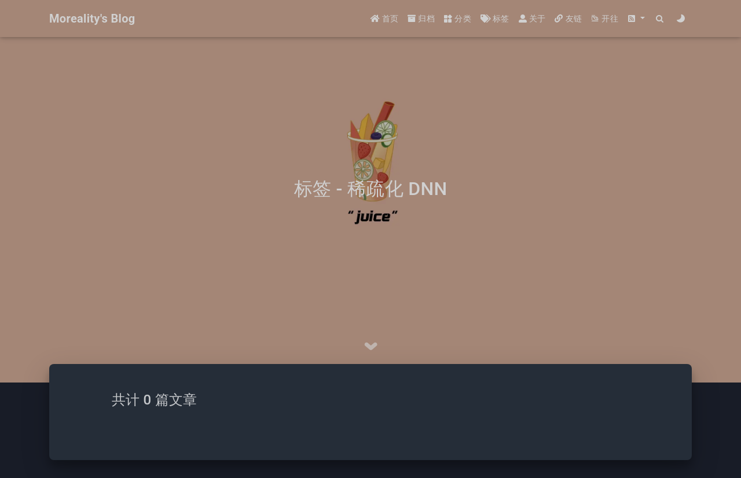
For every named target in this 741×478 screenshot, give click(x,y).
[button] (636, 19)
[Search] (660, 19)
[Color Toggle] (681, 19)
